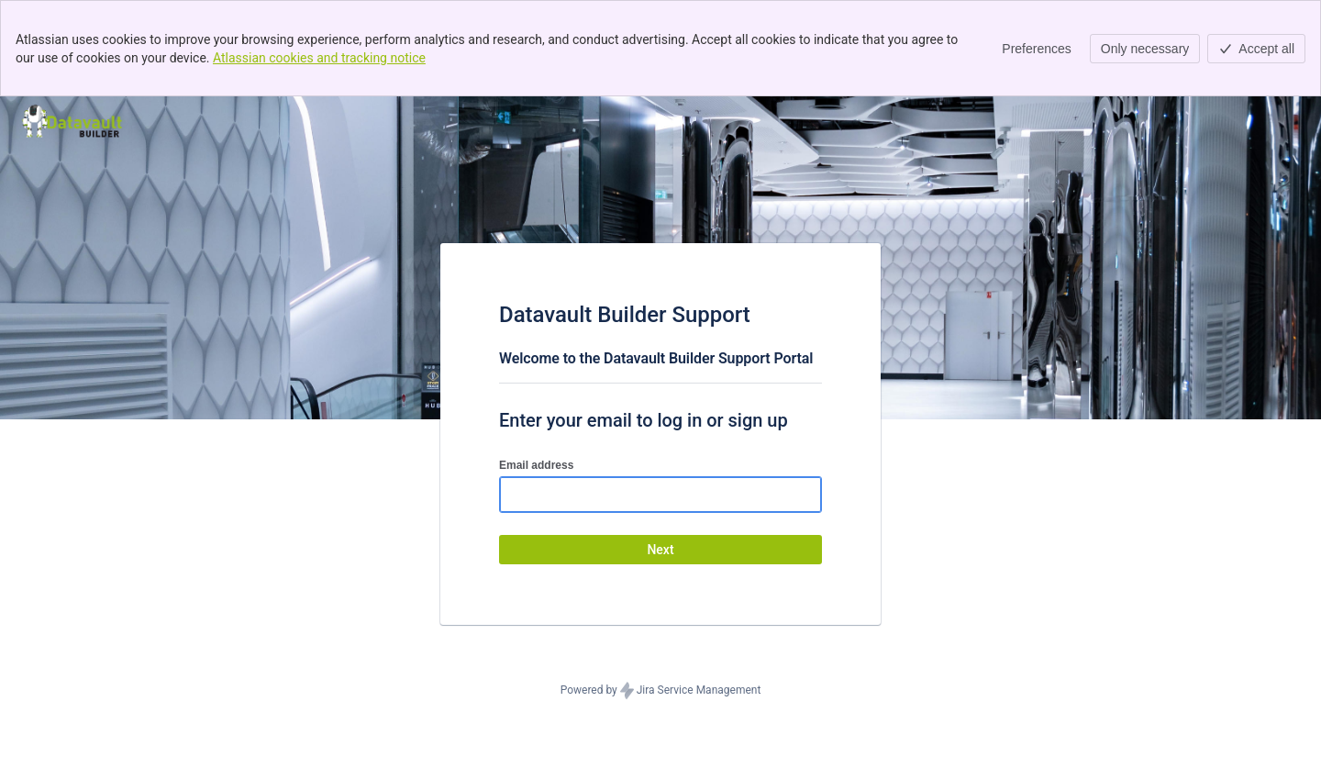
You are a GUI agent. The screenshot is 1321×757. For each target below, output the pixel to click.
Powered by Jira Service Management (661, 691)
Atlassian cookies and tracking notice (319, 57)
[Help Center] (71, 122)
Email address (536, 465)
